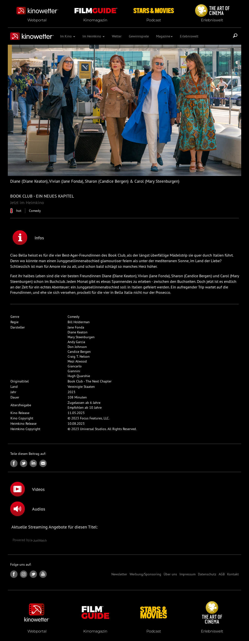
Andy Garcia (76, 342)
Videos (27, 489)
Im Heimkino (93, 36)
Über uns (170, 574)
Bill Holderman (79, 322)
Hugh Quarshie (79, 376)
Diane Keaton (78, 332)
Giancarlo (75, 366)
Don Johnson (77, 347)
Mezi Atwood (77, 361)
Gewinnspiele (139, 36)
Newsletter (119, 574)
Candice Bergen (79, 351)
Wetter (117, 36)
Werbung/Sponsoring (145, 574)
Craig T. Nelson (79, 356)
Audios (27, 509)
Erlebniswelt (189, 36)
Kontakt (233, 574)
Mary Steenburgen (81, 337)
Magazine (164, 36)
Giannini (74, 371)
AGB (222, 574)
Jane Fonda (76, 327)
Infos (28, 237)
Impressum (187, 574)
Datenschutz (207, 574)
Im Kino (67, 36)
